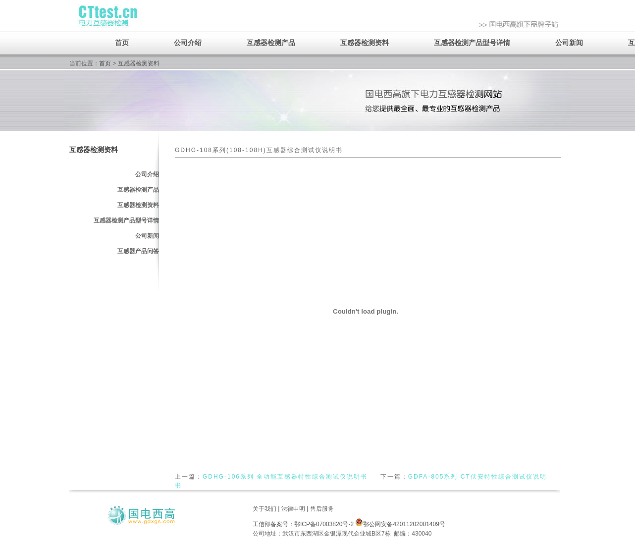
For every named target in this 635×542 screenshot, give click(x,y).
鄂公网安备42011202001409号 (400, 524)
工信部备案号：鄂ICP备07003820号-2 (303, 524)
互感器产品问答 (138, 251)
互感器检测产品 (271, 43)
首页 (122, 43)
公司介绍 (188, 43)
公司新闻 (569, 43)
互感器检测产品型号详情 (472, 43)
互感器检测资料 (364, 43)
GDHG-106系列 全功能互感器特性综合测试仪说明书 (285, 476)
